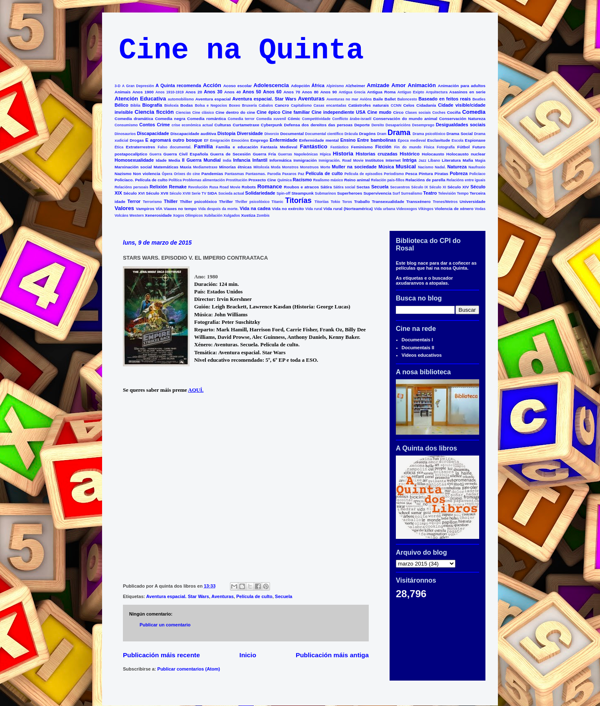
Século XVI (134, 193)
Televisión (447, 193)
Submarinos (325, 193)
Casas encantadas (330, 105)
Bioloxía (171, 105)
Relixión (159, 186)
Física (429, 147)
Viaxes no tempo (180, 208)
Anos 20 (193, 92)
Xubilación (213, 215)
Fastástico (339, 147)
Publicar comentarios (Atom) (189, 668)
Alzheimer (355, 85)
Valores (124, 208)
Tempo (463, 193)
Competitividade (316, 119)
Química (284, 180)
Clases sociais (418, 112)
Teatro (430, 192)
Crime (163, 124)
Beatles (478, 99)
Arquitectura (437, 92)
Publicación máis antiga (332, 654)
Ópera (167, 174)
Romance (270, 186)
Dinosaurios (125, 134)
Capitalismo (301, 105)
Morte (325, 167)
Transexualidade (388, 201)
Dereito (377, 125)
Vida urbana (384, 209)
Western (137, 215)
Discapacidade (153, 133)
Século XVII (157, 193)
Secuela (380, 186)
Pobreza (459, 173)
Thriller (225, 201)
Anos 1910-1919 (169, 92)
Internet (392, 160)
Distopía (226, 133)
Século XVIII (180, 193)
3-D (117, 86)
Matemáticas (166, 167)
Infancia (241, 160)
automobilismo (181, 99)
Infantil (260, 160)
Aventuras (311, 98)
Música (386, 166)
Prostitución (236, 180)
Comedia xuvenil (271, 119)
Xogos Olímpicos (188, 215)
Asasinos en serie (467, 92)
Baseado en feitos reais (444, 98)
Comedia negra (170, 118)
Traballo (362, 201)
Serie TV (199, 193)
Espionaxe (475, 140)
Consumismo (126, 125)
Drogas (137, 140)
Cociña (454, 112)
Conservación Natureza (462, 118)
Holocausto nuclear (465, 154)
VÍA (159, 208)
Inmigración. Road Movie (341, 160)
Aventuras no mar (342, 99)
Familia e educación (237, 147)
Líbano (434, 160)
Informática (281, 160)
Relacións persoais (131, 187)
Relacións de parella (425, 180)
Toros (347, 202)
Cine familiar (296, 112)
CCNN (396, 105)
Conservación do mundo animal (405, 118)
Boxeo (234, 105)
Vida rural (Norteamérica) (348, 208)
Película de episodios (363, 174)
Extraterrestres (140, 147)
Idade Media (168, 160)
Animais (122, 92)
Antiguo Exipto (411, 92)
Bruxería (249, 105)
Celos (409, 105)
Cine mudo (380, 112)
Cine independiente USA (339, 112)
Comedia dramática (134, 118)
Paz (301, 174)
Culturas (223, 125)
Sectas (363, 187)
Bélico (121, 105)
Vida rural (313, 209)
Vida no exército (288, 208)
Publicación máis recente (161, 654)
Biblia (135, 105)
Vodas (480, 209)
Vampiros (145, 208)
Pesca (411, 173)
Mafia (467, 160)
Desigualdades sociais (460, 124)
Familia (203, 146)
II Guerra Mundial (201, 160)
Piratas (441, 173)
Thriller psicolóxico (252, 202)
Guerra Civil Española (185, 154)
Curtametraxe (245, 125)
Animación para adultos (461, 85)
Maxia (185, 167)
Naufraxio (476, 167)
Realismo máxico (328, 180)
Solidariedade (260, 192)
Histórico (410, 153)
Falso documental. (175, 147)
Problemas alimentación (204, 180)
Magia (480, 160)
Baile (378, 99)
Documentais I (417, 339)
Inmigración (305, 160)
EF (206, 140)
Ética (119, 147)
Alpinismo (335, 86)
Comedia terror (241, 119)
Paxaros (289, 174)
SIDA (213, 193)
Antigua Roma (381, 92)
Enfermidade (284, 140)
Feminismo (361, 147)
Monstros (290, 167)
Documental (292, 133)
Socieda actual (231, 193)
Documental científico (324, 134)
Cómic (294, 118)
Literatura (451, 160)
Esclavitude (438, 140)
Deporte (362, 125)
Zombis (263, 215)
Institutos (374, 160)
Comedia (473, 112)
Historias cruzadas (377, 153)
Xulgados (231, 215)
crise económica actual (192, 125)
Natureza (457, 166)
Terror (134, 201)
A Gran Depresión (138, 86)
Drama (399, 132)
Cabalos (266, 105)
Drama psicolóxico (428, 134)
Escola (457, 140)
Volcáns (121, 215)
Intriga (409, 160)
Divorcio (271, 134)
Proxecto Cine (262, 180)
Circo (398, 112)
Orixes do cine (187, 174)
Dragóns (367, 133)
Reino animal (357, 180)
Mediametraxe (205, 167)
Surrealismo (411, 193)
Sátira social (344, 187)
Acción (212, 85)
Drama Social (460, 133)
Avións (366, 99)
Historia (343, 153)
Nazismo (123, 173)
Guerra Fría (264, 154)
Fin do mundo (407, 147)
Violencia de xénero (454, 208)
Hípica (325, 154)
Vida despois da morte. (218, 209)
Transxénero (418, 201)
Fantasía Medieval (278, 147)
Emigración (220, 140)
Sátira (326, 187)
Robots (249, 187)
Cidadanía (426, 105)
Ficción (383, 146)
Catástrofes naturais (368, 105)
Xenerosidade (158, 215)
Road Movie (230, 187)
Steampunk (302, 193)
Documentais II (418, 347)
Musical (406, 166)
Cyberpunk (271, 125)
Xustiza (248, 215)
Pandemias (212, 173)
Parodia (274, 174)
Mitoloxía (261, 167)
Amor (398, 85)
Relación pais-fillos (387, 180)
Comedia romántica (206, 118)
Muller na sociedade (354, 166)
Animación (422, 85)
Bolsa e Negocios (211, 105)
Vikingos (426, 209)
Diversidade (250, 133)
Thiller (171, 201)
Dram (382, 134)
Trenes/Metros (445, 202)
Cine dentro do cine (235, 112)
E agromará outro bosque (173, 140)
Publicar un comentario (165, 624)
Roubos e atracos (301, 187)
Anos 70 (291, 92)
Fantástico (314, 146)
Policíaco (477, 174)
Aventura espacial (213, 99)
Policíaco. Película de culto (141, 180)
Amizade (378, 85)
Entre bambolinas (376, 140)
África (318, 85)
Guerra (156, 154)
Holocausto (433, 154)
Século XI (437, 187)
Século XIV (458, 187)
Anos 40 (232, 92)
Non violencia (146, 173)
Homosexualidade (134, 160)
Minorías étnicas (235, 167)
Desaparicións (397, 125)
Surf (396, 193)
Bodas (186, 105)
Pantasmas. (255, 174)
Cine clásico (203, 112)
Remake (178, 186)
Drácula (351, 134)
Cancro (282, 105)
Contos (147, 124)
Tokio (335, 202)
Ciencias (183, 112)
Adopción (300, 85)
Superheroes (349, 193)
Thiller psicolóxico (198, 201)
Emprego (259, 140)
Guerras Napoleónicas (298, 154)
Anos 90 (328, 92)
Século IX (419, 187)
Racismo (302, 179)
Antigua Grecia (352, 92)
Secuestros (400, 187)
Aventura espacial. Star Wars (264, 98)
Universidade (472, 201)
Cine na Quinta (241, 50)
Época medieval (412, 140)
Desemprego (423, 125)
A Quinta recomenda (178, 85)
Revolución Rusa (203, 187)
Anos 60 (272, 91)
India (227, 160)
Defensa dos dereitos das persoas (318, 125)
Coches (438, 112)
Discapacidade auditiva (193, 133)
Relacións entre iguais (465, 180)
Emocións (240, 140)
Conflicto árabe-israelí (351, 119)
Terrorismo (152, 202)
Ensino (348, 140)
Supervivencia (377, 193)
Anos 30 (213, 91)
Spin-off (283, 193)
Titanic (277, 202)
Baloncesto (407, 99)
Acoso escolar (237, 85)
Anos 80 (310, 92)
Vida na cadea (255, 208)
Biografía (152, 105)
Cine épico (268, 112)
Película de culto (324, 173)
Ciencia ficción (154, 112)
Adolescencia (271, 85)
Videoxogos (406, 209)
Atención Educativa (140, 98)
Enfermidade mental (319, 140)
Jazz (423, 160)
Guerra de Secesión (230, 154)
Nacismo (425, 167)
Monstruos (309, 167)
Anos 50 (251, 91)
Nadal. (440, 167)
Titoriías (322, 202)
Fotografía (446, 147)
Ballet (390, 99)
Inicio (248, 654)
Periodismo (394, 174)
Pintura (426, 173)
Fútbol (463, 147)
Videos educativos (422, 355)
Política (175, 180)
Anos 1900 (143, 92)
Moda (275, 167)
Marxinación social (133, 167)
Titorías (298, 200)
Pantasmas (234, 174)
